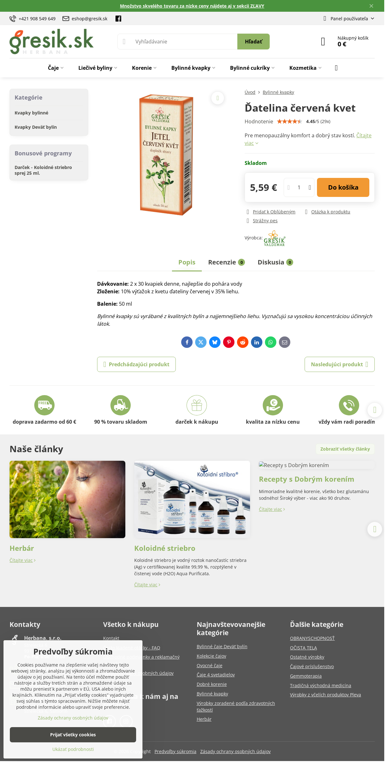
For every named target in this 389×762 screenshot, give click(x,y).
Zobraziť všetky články (345, 449)
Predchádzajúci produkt (136, 364)
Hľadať (253, 41)
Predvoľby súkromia (175, 751)
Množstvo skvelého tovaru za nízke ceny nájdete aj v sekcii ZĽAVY (192, 6)
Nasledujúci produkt (339, 364)
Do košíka (343, 187)
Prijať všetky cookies (73, 735)
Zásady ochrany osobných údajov (235, 751)
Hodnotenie (259, 121)
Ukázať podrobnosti (73, 749)
